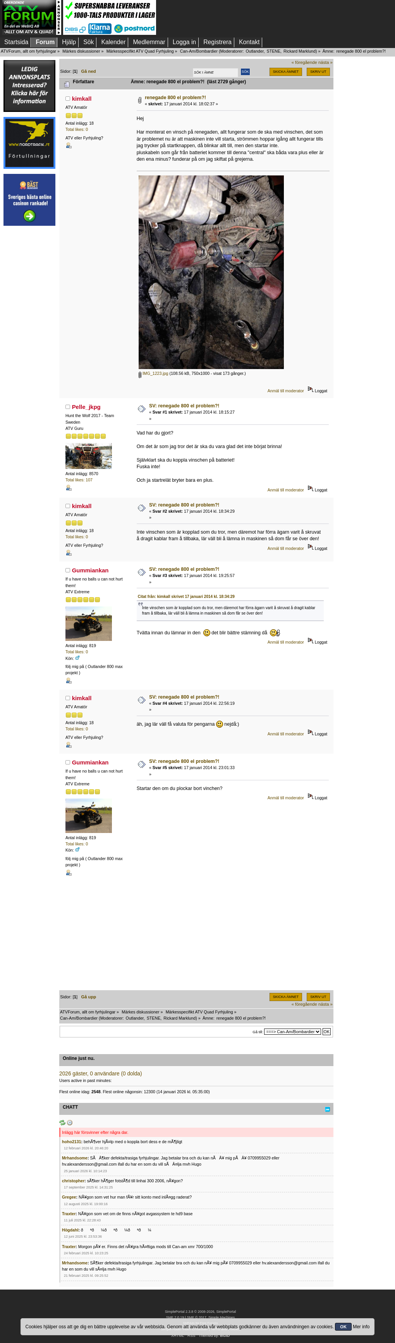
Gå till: (257, 1032)
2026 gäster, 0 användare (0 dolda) (100, 1074)
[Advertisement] (29, 347)
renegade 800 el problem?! (175, 97)
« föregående (304, 62)
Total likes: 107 (79, 479)
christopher (73, 1180)
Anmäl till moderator (286, 390)
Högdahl (70, 1230)
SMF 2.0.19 (175, 1317)
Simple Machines (221, 1317)
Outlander (254, 51)
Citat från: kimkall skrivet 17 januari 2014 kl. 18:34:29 (186, 596)
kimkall (82, 98)
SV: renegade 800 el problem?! (184, 406)
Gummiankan (90, 570)
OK (343, 1326)
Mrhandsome (75, 1158)
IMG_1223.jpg (153, 373)
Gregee (69, 1197)
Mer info (361, 1326)
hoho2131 (71, 1141)
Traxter (69, 1213)
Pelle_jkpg (86, 407)
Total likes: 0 (76, 129)
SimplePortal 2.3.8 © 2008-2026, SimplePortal (200, 1312)
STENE (274, 51)
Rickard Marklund (299, 51)
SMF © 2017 (196, 1317)
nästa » (325, 62)
